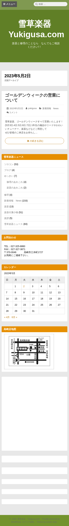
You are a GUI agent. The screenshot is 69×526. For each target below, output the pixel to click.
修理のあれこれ (15, 182)
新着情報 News (50, 108)
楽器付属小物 (11, 212)
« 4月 (7, 317)
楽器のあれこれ (15, 187)
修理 (6, 194)
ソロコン (8, 164)
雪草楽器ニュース (13, 224)
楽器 (6, 206)
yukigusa (32, 108)
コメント (13, 112)
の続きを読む (34, 141)
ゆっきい (8, 176)
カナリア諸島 (28, 522)
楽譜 (6, 218)
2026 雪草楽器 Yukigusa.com (25, 519)
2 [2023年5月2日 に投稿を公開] (24, 286)
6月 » (14, 317)
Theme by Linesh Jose (47, 522)
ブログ (7, 170)
